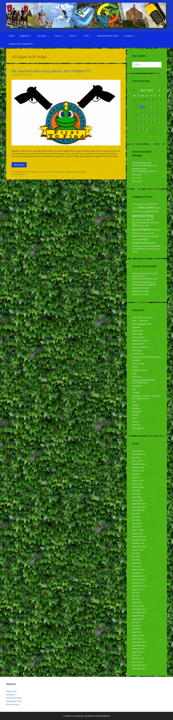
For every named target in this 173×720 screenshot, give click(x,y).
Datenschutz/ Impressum (23, 44)
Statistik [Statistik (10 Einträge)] (156, 245)
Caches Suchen (138, 343)
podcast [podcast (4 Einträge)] (135, 239)
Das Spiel (45, 36)
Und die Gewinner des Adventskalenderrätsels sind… (145, 164)
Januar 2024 (137, 461)
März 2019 (136, 526)
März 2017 (136, 602)
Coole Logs (137, 350)
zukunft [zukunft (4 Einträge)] (135, 251)
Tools (89, 36)
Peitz (134, 401)
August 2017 (137, 589)
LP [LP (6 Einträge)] (140, 233)
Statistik (83, 172)
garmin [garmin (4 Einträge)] (144, 211)
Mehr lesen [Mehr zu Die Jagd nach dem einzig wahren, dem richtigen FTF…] (19, 165)
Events (75, 36)
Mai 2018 (136, 559)
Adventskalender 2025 (107, 35)
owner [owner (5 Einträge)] (148, 236)
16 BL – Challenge (140, 320)
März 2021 (136, 477)
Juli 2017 (135, 592)
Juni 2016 (136, 622)
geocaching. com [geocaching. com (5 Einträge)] (139, 219)
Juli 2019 (135, 513)
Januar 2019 (137, 533)
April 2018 (136, 563)
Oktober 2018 (138, 543)
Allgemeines (137, 330)
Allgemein (27, 36)
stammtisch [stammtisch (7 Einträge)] (146, 246)
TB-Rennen (137, 411)
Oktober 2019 (138, 510)
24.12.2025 (137, 174)
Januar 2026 (137, 451)
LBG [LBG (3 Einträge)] (158, 230)
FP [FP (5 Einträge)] (137, 211)
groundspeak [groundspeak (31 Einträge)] (141, 229)
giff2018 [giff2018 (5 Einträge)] (141, 225)
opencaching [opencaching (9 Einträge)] (138, 236)
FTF (15, 172)
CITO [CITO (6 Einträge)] (155, 204)
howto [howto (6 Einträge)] (154, 229)
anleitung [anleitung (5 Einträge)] (136, 204)
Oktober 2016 (138, 615)
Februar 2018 (138, 569)
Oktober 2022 (138, 467)
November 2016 (139, 612)
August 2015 (137, 652)
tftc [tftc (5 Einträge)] (133, 249)
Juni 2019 (136, 517)
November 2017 (139, 579)
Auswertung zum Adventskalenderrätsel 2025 (144, 170)
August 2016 (137, 619)
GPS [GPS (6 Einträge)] (146, 225)
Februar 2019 (138, 530)
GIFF (134, 389)
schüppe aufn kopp (72, 172)
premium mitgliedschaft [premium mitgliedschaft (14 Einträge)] (140, 240)
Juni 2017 (136, 596)
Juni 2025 (136, 457)
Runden (135, 405)
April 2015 (136, 655)
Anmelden (10, 694)
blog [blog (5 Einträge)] (151, 204)
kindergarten (59, 172)
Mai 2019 (136, 520)
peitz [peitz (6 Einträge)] (157, 236)
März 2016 (136, 632)
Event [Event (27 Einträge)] (151, 207)
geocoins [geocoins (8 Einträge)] (136, 222)
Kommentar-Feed (14, 701)
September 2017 (139, 586)
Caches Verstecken (140, 347)
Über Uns (136, 425)
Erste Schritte (138, 363)
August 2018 (137, 550)
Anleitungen (137, 334)
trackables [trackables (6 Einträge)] (139, 248)
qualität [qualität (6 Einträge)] (152, 243)
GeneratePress (103, 716)
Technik (135, 415)
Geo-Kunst (136, 376)
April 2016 (136, 629)
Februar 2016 (138, 635)
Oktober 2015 (138, 648)
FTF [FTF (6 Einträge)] (139, 211)
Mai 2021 (136, 474)
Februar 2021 (138, 480)
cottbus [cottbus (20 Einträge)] (142, 207)
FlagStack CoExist (139, 370)
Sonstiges (131, 36)
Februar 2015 (138, 658)
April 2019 (136, 523)
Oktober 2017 (138, 583)
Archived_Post (138, 337)
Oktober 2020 (138, 487)
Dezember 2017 (139, 576)
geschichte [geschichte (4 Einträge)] (155, 222)
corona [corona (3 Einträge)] (134, 208)
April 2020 (136, 494)
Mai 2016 (136, 625)
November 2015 (139, 645)
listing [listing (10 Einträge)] (135, 233)
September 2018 (139, 546)
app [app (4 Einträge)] (141, 204)
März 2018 (136, 566)
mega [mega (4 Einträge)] (143, 233)
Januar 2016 (137, 639)
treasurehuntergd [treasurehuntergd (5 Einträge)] (152, 249)
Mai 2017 (136, 599)
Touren (61, 36)
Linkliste (135, 392)
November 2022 (139, 464)
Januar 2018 (137, 573)
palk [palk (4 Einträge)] (152, 236)
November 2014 (139, 668)
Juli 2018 (135, 553)
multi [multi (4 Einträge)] (148, 233)
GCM (134, 373)
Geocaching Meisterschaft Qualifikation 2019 (143, 381)
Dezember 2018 (139, 536)
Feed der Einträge (14, 698)
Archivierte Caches (140, 340)
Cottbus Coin (138, 353)
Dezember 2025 (139, 454)
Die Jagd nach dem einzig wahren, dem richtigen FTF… (53, 71)
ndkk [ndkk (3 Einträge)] (152, 233)
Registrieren (11, 691)
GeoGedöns (137, 386)
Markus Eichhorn (139, 273)
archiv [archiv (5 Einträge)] (146, 204)
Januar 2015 (137, 662)
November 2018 (139, 540)
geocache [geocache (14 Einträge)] (153, 211)
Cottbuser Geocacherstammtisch (146, 357)
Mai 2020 (136, 490)
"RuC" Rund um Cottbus (142, 317)
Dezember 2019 (139, 503)
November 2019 (139, 507)
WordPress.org (12, 704)
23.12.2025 (137, 178)
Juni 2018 (136, 556)
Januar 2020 (137, 500)
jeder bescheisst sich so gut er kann (40, 172)
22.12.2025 (137, 181)
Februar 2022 (138, 470)
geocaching (21, 172)
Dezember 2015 (139, 642)
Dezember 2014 (139, 665)
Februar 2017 (138, 606)
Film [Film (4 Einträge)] (133, 211)
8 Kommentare (19, 174)
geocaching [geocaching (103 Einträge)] (142, 215)
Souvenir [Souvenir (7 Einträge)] (136, 246)
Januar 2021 (137, 484)
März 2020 (136, 497)
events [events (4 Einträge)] (157, 208)
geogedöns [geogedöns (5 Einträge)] (145, 222)
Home (12, 35)
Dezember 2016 (139, 609)
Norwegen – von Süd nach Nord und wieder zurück (146, 397)
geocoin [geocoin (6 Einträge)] (149, 219)
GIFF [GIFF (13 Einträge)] (134, 225)
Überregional (138, 428)
